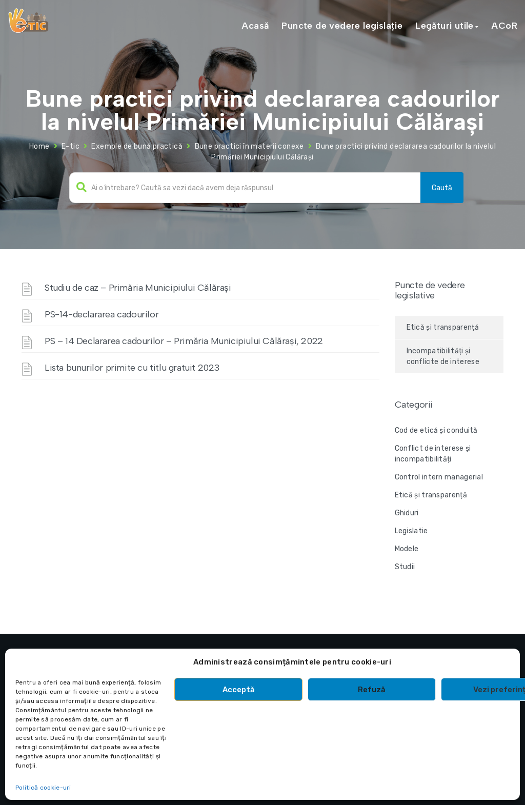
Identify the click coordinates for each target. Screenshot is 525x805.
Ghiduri (407, 513)
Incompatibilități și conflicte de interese (443, 356)
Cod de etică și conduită (436, 430)
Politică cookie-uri (43, 787)
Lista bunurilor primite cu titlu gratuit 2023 (132, 367)
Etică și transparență (443, 327)
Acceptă (239, 689)
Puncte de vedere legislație (341, 25)
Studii (405, 566)
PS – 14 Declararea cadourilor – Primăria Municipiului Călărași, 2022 (184, 341)
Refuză (372, 689)
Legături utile (444, 25)
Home (39, 146)
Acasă (255, 25)
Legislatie (411, 531)
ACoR (504, 25)
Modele (407, 549)
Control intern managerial (439, 477)
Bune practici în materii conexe (249, 146)
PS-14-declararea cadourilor (101, 314)
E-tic (70, 146)
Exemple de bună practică (137, 146)
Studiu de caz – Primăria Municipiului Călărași (138, 287)
